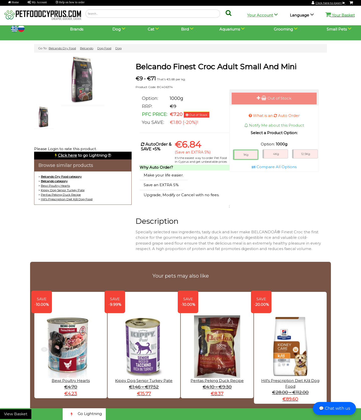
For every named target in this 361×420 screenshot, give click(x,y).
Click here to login (330, 3)
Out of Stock (274, 98)
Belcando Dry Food (62, 48)
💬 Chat (334, 408)
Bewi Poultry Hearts (55, 185)
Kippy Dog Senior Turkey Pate (62, 190)
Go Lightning (84, 414)
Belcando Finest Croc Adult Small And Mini (216, 66)
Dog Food (104, 48)
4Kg (276, 154)
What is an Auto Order (274, 115)
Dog (118, 48)
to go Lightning (82, 155)
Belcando (86, 48)
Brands (76, 29)
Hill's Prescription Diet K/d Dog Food (67, 199)
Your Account (260, 15)
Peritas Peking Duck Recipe (61, 194)
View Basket (15, 413)
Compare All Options (274, 166)
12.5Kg (305, 154)
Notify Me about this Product (274, 125)
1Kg (245, 154)
